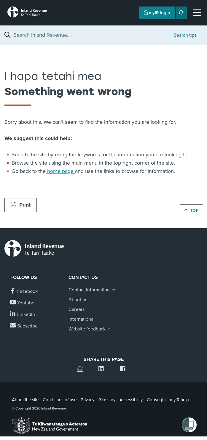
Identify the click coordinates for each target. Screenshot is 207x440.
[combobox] (90, 35)
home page (60, 171)
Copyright (156, 399)
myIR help (179, 399)
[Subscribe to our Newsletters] (24, 326)
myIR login (157, 12)
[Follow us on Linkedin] (22, 314)
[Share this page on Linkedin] (103, 369)
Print (21, 205)
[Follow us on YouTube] (22, 303)
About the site (25, 399)
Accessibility (131, 399)
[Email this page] (82, 369)
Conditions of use (60, 399)
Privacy (87, 399)
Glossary (106, 399)
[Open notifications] (181, 13)
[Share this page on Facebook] (125, 369)
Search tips (185, 35)
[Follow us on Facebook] (24, 291)
